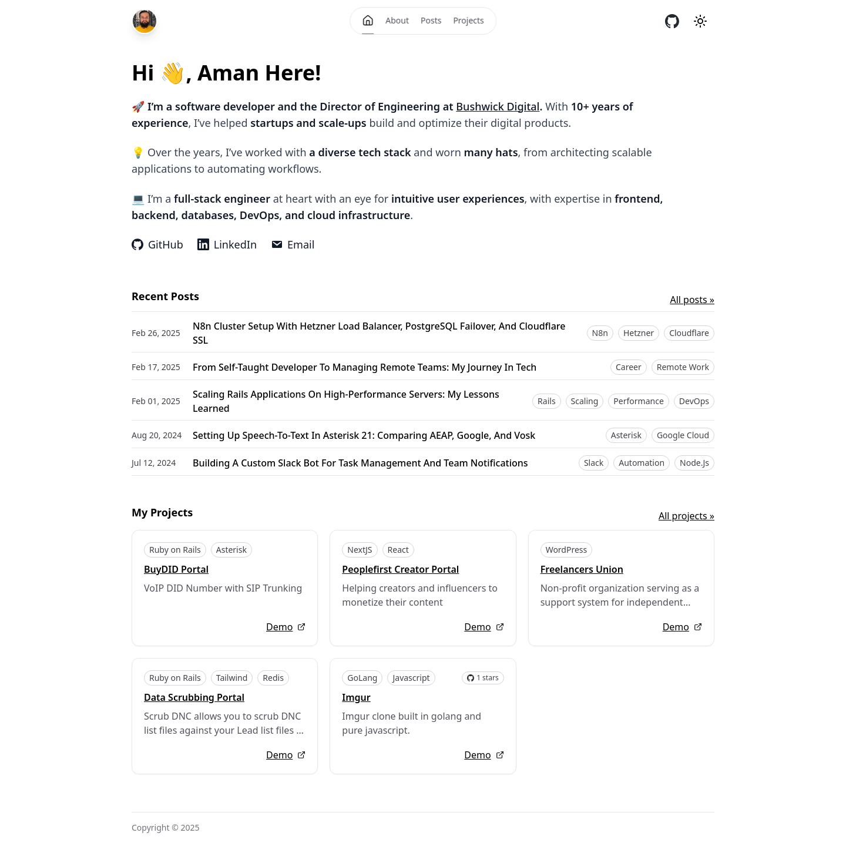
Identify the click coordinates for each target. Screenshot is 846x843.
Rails (547, 401)
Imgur (356, 697)
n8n (600, 332)
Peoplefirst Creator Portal (400, 569)
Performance (638, 401)
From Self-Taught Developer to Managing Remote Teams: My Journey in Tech (364, 367)
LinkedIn (227, 244)
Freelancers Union (581, 569)
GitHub (157, 244)
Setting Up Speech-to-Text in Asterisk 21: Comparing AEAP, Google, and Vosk (364, 435)
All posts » (692, 299)
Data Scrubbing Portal (194, 697)
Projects (468, 20)
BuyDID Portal (176, 569)
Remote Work (683, 366)
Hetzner (638, 332)
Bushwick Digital (497, 106)
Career (629, 366)
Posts (431, 20)
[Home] (368, 21)
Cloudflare (689, 332)
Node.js (694, 462)
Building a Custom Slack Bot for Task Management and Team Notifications (360, 462)
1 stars (483, 678)
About (397, 20)
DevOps (694, 401)
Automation (641, 462)
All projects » (686, 515)
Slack (593, 462)
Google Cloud (683, 435)
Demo (286, 626)
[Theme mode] (700, 21)
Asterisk (626, 435)
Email (292, 244)
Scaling (585, 401)
